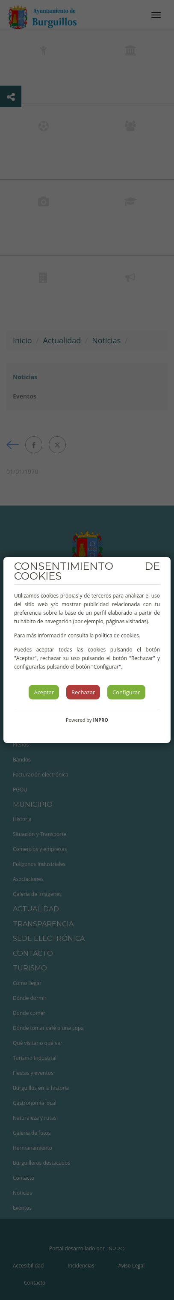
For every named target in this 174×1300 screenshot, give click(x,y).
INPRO (100, 720)
